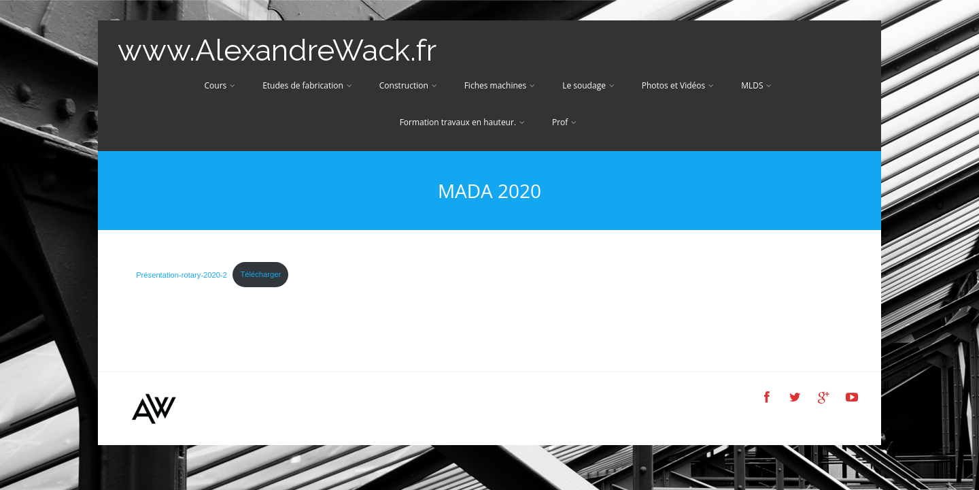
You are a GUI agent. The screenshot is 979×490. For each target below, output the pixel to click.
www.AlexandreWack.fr (277, 50)
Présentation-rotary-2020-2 (181, 274)
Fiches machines (500, 85)
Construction (408, 85)
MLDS (756, 85)
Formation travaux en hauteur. (462, 122)
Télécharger (260, 274)
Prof (564, 122)
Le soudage (588, 85)
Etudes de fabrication (307, 85)
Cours (220, 85)
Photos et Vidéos (678, 85)
